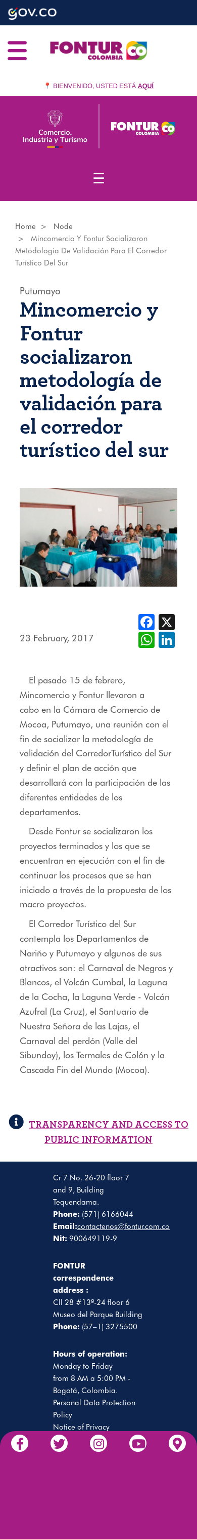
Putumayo (40, 290)
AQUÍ (146, 86)
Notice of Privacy (81, 1427)
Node (63, 226)
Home (25, 226)
